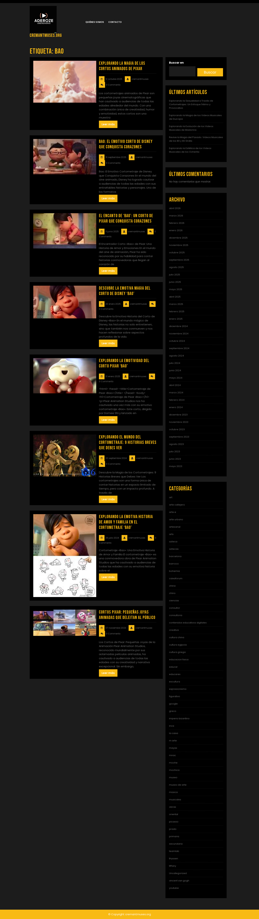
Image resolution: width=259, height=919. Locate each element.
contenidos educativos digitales (188, 622)
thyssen (173, 858)
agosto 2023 (176, 444)
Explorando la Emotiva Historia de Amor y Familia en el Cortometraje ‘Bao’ (126, 522)
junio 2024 (175, 370)
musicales (175, 799)
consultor (174, 608)
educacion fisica (178, 659)
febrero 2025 (176, 311)
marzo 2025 (176, 304)
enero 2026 (176, 230)
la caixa (173, 733)
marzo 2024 (176, 392)
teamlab (174, 851)
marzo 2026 (176, 215)
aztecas (174, 549)
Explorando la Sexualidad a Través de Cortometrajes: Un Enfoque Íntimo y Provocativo (191, 104)
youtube (174, 888)
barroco (174, 563)
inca (171, 726)
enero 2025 (176, 319)
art (170, 497)
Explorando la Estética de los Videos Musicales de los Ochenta (190, 150)
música (173, 792)
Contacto (115, 22)
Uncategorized (178, 873)
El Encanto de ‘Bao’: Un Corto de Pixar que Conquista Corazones (126, 218)
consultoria (175, 615)
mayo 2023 (175, 466)
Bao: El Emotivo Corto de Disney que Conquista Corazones (126, 144)
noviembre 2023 (178, 422)
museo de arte (178, 785)
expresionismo (178, 689)
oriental (173, 814)
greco (172, 711)
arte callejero (177, 504)
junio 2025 (175, 282)
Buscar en (176, 63)
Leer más (108, 124)
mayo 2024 (175, 378)
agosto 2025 (176, 267)
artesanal (174, 527)
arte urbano (176, 519)
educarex (174, 674)
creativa (174, 630)
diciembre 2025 (178, 237)
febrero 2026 (176, 223)
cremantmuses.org (46, 35)
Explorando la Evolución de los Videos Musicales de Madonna (191, 128)
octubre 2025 (177, 252)
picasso (173, 821)
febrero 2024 (177, 400)
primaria (174, 836)
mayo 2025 (175, 289)
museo (173, 777)
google (173, 703)
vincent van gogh (179, 880)
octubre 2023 (177, 429)
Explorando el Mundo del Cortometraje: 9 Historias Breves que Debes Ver (127, 442)
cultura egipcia (178, 644)
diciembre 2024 (178, 326)
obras (172, 807)
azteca (173, 541)
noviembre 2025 (178, 245)
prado (172, 829)
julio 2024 (174, 363)
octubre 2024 (177, 341)
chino (172, 593)
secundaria (176, 843)
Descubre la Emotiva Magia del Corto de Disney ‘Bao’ (125, 290)
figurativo (174, 696)
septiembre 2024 (179, 348)
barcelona (175, 556)
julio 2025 (174, 274)
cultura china (176, 637)
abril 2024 (175, 385)
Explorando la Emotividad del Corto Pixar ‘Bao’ (124, 363)
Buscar (210, 72)
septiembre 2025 (179, 260)
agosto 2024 (176, 355)
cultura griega (177, 652)
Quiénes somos (94, 22)
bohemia (174, 571)
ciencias (174, 600)
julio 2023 (174, 451)
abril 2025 (175, 296)
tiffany (172, 866)
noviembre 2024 (178, 333)
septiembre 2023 (179, 436)
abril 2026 (175, 208)
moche (173, 762)
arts (171, 534)
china (172, 585)
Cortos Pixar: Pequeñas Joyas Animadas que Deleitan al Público (127, 614)
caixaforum (175, 578)
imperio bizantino (179, 718)
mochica (174, 770)
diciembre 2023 (178, 414)
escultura (174, 681)
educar (173, 667)
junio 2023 (175, 459)
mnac (172, 755)
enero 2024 (176, 407)
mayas (173, 748)
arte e (172, 512)
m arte (173, 740)
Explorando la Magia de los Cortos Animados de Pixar (122, 66)
